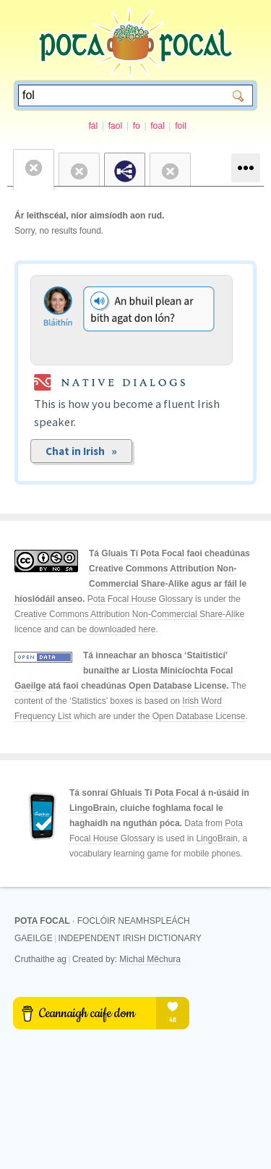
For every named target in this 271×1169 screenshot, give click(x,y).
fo (136, 126)
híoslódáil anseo (48, 599)
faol (115, 126)
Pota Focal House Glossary (140, 599)
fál (93, 126)
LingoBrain (92, 808)
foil (180, 126)
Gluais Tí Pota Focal (142, 553)
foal (157, 126)
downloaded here (122, 629)
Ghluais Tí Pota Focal (155, 793)
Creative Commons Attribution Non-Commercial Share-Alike (129, 614)
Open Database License (177, 686)
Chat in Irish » (81, 451)
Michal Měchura (150, 959)
